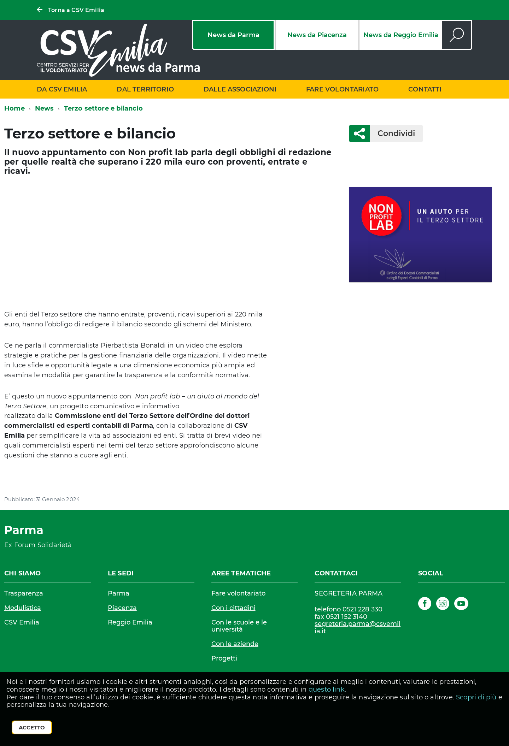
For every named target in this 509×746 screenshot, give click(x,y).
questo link (327, 689)
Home (14, 108)
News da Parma (233, 35)
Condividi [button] (392, 133)
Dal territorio (145, 89)
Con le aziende (234, 644)
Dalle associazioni (240, 89)
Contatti (424, 89)
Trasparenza (23, 593)
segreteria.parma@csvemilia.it (357, 627)
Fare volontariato (342, 89)
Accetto (32, 727)
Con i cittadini (233, 608)
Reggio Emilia (130, 622)
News (44, 108)
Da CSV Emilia (62, 89)
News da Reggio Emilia (400, 35)
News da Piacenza (317, 35)
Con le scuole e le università (239, 626)
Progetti (224, 658)
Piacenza (122, 608)
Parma (118, 593)
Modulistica (22, 608)
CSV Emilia (21, 622)
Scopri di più (476, 697)
